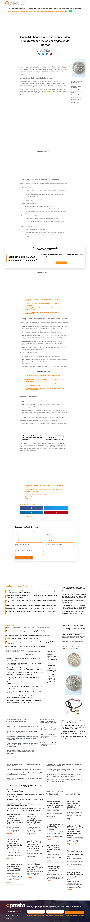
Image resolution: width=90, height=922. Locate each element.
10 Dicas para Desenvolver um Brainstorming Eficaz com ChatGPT (24, 692)
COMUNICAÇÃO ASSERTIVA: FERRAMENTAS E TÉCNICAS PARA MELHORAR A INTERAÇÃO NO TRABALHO (20, 751)
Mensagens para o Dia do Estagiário (73, 625)
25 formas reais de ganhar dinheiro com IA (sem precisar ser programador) (25, 678)
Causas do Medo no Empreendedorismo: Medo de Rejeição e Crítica (78, 101)
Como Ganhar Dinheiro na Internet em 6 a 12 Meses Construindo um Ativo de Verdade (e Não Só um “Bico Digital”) (31, 596)
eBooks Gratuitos (10, 625)
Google (24, 8)
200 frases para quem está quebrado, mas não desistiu (73, 601)
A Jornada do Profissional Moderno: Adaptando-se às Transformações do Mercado (48, 721)
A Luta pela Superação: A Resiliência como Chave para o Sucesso (73, 737)
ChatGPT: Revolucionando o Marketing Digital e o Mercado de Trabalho (48, 736)
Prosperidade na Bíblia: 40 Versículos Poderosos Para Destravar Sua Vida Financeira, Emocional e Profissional (15, 819)
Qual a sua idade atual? (51, 531)
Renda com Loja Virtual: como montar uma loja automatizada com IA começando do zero (31, 612)
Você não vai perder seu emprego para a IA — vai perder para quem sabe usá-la (25, 659)
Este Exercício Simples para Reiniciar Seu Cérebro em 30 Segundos (73, 633)
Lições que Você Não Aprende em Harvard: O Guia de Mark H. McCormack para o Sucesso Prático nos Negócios (75, 830)
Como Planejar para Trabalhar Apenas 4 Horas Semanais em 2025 (54, 869)
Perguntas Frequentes (63, 8)
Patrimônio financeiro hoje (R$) (22, 544)
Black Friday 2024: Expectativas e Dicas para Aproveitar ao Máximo (54, 848)
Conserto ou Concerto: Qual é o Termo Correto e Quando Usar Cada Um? (72, 642)
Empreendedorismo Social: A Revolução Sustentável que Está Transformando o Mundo (52, 656)
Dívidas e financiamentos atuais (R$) (54, 544)
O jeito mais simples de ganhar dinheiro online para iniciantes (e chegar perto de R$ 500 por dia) (30, 642)
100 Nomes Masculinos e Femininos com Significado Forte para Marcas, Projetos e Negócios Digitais (34, 819)
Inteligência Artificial (17, 8)
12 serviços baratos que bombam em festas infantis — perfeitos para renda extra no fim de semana (25, 773)
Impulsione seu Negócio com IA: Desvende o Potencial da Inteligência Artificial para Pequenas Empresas (24, 701)
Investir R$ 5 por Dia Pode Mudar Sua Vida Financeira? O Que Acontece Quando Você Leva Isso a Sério (35, 844)
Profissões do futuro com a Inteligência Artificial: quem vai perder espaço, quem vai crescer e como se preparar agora (74, 596)
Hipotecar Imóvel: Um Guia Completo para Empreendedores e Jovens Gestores (17, 720)
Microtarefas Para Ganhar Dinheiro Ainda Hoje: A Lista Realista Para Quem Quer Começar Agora (65, 780)
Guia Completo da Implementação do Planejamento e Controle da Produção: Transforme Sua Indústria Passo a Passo (22, 745)
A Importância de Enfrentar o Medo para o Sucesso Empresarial (78, 86)
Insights (72, 8)
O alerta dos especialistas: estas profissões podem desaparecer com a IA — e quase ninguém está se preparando (25, 668)
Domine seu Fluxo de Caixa (16, 586)
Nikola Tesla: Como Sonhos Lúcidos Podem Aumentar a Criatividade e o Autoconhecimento (73, 805)
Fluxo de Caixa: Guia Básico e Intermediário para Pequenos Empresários (27, 628)
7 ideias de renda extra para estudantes (36, 494)
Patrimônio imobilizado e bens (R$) (54, 538)
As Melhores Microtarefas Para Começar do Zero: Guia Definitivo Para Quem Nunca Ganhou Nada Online (65, 770)
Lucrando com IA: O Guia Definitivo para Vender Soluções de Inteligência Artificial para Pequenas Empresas (25, 696)
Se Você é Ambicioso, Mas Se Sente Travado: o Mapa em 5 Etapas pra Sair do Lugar (31, 605)
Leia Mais (9, 833)
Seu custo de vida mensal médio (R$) (23, 550)
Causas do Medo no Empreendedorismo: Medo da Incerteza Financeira (78, 96)
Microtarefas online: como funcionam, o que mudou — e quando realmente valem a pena (75, 876)
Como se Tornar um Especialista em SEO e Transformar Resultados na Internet (15, 651)
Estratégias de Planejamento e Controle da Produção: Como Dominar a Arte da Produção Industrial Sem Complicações (22, 738)
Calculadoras (78, 8)
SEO (10, 8)
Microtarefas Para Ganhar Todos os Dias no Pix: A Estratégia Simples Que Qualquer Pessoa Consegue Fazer (64, 775)
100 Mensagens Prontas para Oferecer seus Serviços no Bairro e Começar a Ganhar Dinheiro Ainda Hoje (25, 786)
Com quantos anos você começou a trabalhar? (26, 531)
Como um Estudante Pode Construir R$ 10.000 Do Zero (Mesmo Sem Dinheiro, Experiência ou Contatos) (14, 844)
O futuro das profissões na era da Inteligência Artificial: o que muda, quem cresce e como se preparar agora (25, 673)
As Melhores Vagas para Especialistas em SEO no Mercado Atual (33, 653)
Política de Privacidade (12, 916)
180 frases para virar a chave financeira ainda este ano (22, 639)
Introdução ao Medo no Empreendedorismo (76, 82)
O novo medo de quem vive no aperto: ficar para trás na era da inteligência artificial (25, 682)
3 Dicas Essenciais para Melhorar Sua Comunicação (73, 629)
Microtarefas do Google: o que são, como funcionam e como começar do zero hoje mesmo (24, 790)
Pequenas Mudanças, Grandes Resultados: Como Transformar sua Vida (75, 853)
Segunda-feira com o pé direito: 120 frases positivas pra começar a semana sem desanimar (23, 804)
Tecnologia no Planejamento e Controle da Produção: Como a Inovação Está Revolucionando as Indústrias (22, 732)
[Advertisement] (72, 3)
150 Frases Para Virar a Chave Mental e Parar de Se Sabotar (24, 769)
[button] (39, 54)
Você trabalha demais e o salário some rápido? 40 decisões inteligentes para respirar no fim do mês (31, 601)
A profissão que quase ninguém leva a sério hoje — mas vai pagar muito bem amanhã (24, 664)
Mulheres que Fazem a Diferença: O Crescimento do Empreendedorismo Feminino (57, 437)
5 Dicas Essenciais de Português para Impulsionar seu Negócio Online (72, 647)
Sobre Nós (9, 918)
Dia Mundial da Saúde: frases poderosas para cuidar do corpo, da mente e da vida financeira (51, 679)
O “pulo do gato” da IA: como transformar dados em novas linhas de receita (24, 687)
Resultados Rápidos (32, 8)
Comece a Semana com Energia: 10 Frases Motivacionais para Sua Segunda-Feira (73, 637)
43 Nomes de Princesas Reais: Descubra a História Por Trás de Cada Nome (73, 732)
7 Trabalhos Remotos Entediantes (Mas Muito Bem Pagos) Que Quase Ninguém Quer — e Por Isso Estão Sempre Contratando (31, 591)
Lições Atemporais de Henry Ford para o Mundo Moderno (48, 728)
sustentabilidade (47, 91)
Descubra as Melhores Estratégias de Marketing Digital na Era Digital (26, 631)
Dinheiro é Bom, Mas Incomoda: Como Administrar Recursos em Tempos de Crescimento (31, 437)
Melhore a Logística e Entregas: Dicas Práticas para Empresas (72, 721)
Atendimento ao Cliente (47, 8)
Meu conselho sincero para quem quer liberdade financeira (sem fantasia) (28, 635)
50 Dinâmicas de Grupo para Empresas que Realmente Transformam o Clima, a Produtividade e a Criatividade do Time (74, 607)
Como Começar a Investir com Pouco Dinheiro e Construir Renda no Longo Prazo (30, 608)
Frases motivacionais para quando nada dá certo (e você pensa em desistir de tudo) (51, 668)
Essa (34, 71)
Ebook (39, 8)
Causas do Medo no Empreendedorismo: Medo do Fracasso (78, 91)
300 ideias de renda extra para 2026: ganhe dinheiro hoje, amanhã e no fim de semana (73, 613)
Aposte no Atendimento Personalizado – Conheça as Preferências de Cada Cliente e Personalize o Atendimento (73, 727)
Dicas (55, 8)
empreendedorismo (25, 66)
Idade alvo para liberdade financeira (23, 538)
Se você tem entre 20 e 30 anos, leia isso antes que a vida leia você (26, 646)
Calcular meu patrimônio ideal (24, 557)
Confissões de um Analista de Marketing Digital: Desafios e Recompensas (48, 744)
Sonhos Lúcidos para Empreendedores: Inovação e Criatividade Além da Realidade (55, 804)
